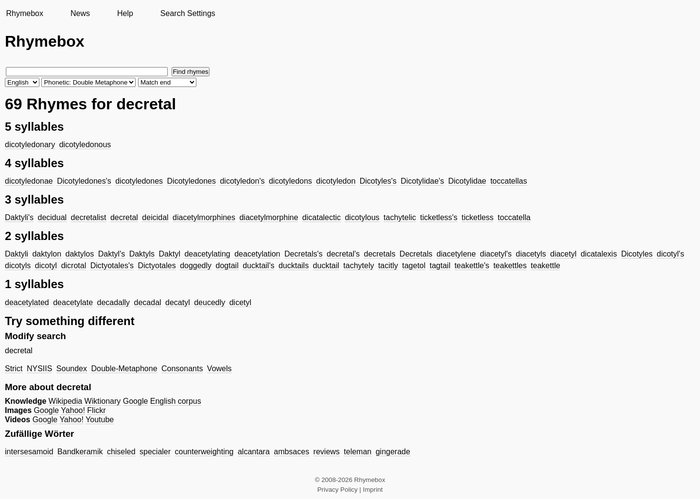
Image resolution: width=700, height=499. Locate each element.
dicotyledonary (30, 144)
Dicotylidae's (422, 181)
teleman (357, 451)
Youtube (100, 419)
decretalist (88, 217)
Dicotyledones (191, 181)
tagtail (440, 265)
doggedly (195, 265)
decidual (52, 217)
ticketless (478, 217)
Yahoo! (73, 410)
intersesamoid (29, 451)
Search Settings (187, 13)
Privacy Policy (337, 489)
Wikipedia (65, 401)
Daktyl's (111, 254)
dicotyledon (335, 181)
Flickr (96, 410)
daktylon (46, 254)
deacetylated (27, 302)
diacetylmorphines (204, 217)
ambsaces (291, 451)
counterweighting (204, 451)
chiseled (121, 451)
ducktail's (258, 265)
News (80, 13)
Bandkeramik (80, 451)
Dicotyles (637, 254)
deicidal (155, 217)
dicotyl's (670, 254)
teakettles (509, 265)
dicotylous (362, 217)
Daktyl (169, 254)
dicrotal (74, 265)
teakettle (545, 265)
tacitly (388, 265)
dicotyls (18, 265)
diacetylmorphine (268, 217)
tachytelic (400, 217)
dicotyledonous (85, 144)
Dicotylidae (467, 181)
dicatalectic (321, 217)
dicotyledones (139, 181)
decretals (379, 254)
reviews (327, 451)
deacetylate (73, 302)
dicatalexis (598, 254)
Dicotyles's (378, 181)
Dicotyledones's (84, 181)
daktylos (80, 254)
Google (135, 401)
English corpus (175, 401)
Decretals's (303, 254)
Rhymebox (24, 13)
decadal (147, 302)
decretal (124, 217)
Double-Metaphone (124, 368)
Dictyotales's (112, 265)
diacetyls (531, 254)
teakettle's (472, 265)
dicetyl (240, 302)
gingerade (393, 451)
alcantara (254, 451)
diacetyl (563, 254)
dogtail (227, 265)
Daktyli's (19, 217)
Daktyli (16, 254)
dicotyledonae (29, 181)
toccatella (514, 217)
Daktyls (142, 254)
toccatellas (508, 181)
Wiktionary (103, 401)
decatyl (177, 302)
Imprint (373, 489)
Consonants (182, 368)
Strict (13, 368)
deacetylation (257, 254)
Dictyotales (156, 265)
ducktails (294, 265)
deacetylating (207, 254)
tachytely (358, 265)
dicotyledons (290, 181)
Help (125, 13)
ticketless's (438, 217)
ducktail (326, 265)
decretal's (343, 254)
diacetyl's (495, 254)
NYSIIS (39, 368)
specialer (155, 451)
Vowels (219, 368)
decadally (113, 302)
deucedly (209, 302)
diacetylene (456, 254)
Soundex (71, 368)
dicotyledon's (242, 181)
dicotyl (46, 265)
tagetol (413, 265)
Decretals (416, 254)
